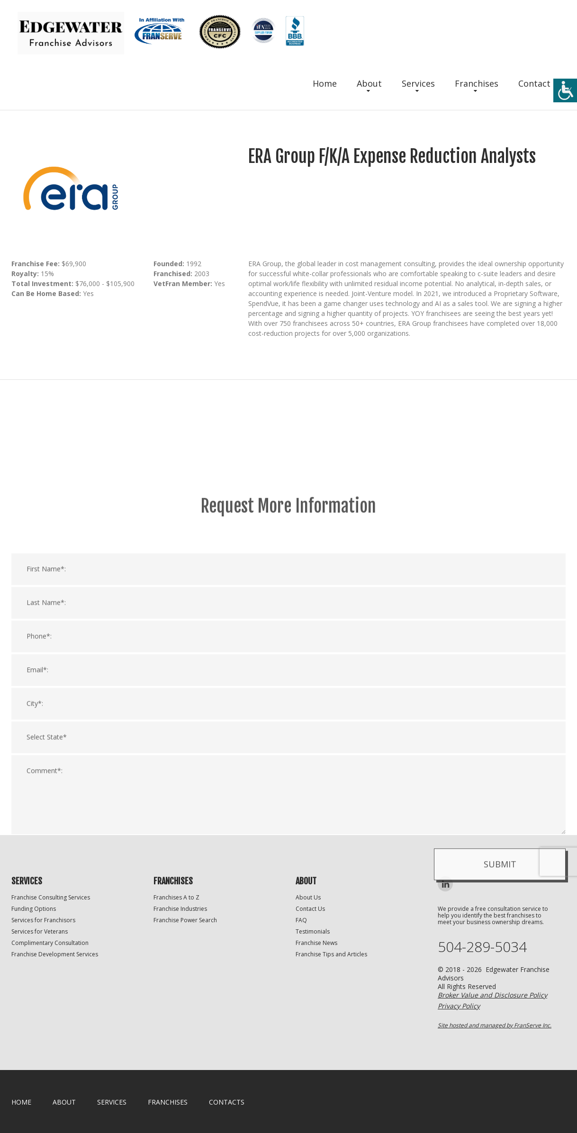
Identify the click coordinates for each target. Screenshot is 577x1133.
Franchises (476, 83)
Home (325, 83)
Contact (534, 83)
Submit (500, 995)
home (21, 1101)
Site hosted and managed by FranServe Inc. (494, 1025)
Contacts (226, 1101)
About (369, 83)
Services (418, 83)
